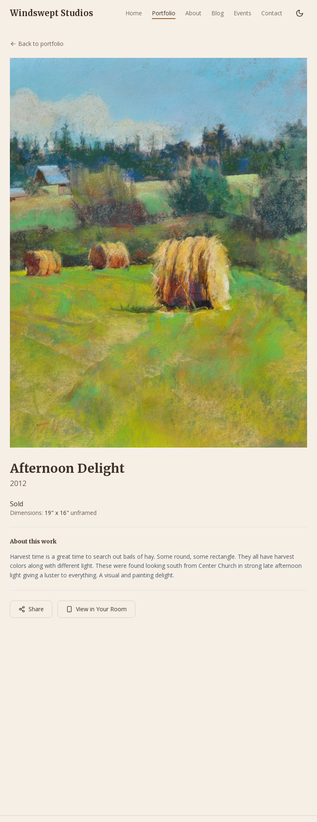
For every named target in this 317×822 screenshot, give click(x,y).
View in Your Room (96, 609)
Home (133, 13)
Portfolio (163, 13)
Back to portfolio (37, 44)
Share (31, 609)
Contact (271, 13)
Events (242, 13)
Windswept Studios (51, 13)
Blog (217, 13)
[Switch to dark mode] (299, 13)
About (193, 13)
